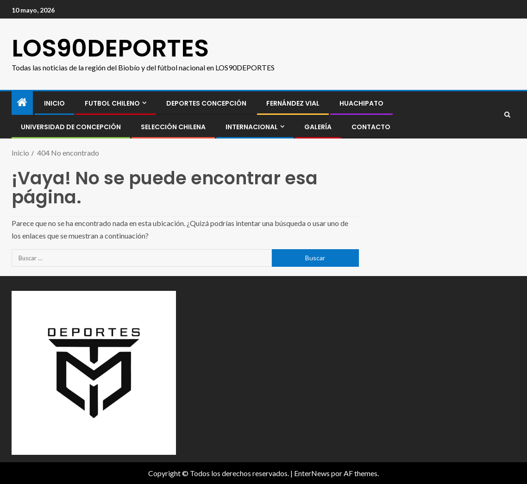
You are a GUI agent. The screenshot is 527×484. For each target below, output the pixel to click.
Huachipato (361, 103)
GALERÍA (318, 127)
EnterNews (312, 473)
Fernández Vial (293, 103)
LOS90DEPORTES (110, 48)
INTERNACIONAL (252, 127)
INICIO (54, 103)
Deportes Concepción (206, 103)
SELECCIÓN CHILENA (173, 127)
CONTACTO (370, 127)
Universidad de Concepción (71, 127)
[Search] (507, 115)
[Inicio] (22, 102)
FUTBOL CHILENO (112, 103)
